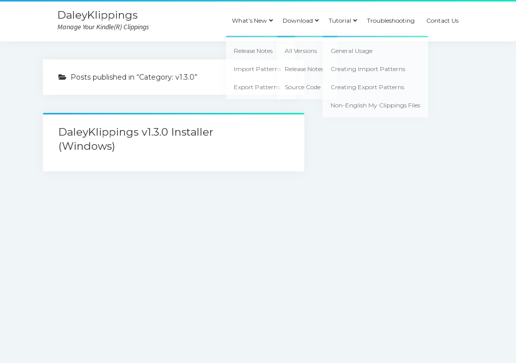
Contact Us (442, 20)
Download (298, 20)
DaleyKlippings (97, 15)
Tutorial (340, 20)
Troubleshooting (391, 20)
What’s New (249, 20)
